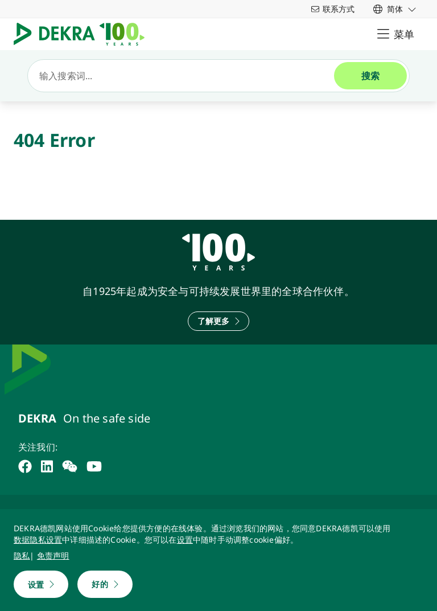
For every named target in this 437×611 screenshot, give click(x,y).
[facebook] (25, 466)
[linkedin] (47, 466)
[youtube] (94, 466)
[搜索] (185, 75)
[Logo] (84, 34)
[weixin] (69, 466)
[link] (394, 9)
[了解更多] (219, 321)
